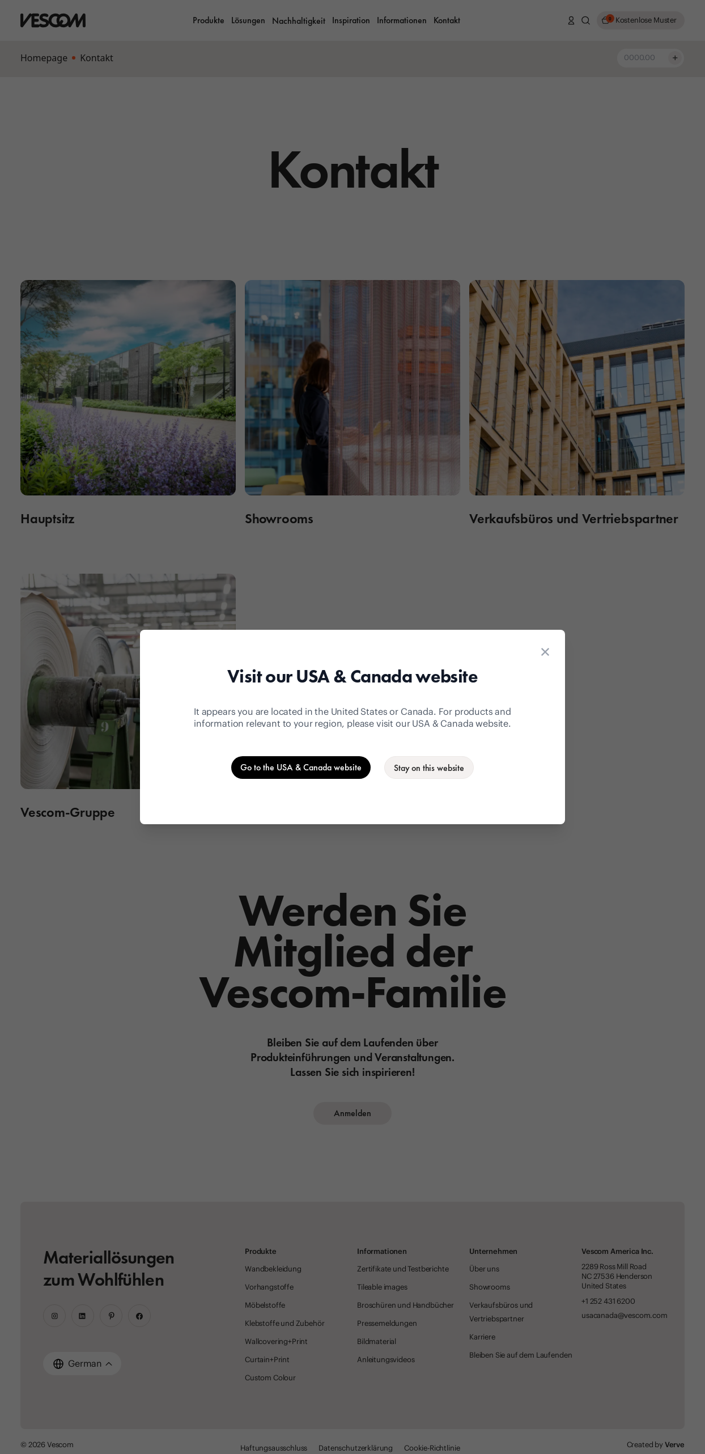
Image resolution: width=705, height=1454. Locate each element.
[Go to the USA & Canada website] (301, 767)
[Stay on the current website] (429, 767)
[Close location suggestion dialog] (545, 652)
